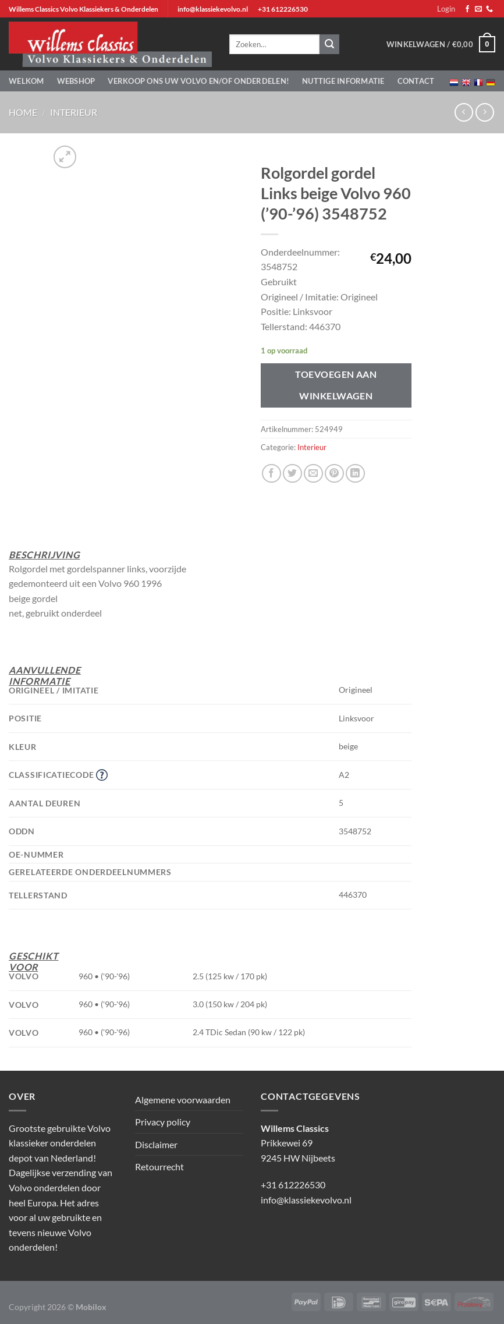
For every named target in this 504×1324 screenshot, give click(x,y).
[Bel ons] (489, 9)
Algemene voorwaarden (182, 1099)
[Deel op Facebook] (271, 473)
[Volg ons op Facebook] (467, 9)
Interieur (73, 112)
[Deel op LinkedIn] (355, 473)
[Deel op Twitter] (292, 473)
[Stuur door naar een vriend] (313, 473)
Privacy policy (162, 1121)
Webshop (76, 81)
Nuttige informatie (343, 81)
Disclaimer (156, 1144)
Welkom (26, 81)
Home (23, 112)
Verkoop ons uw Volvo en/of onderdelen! (198, 81)
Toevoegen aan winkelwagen (336, 385)
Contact (416, 81)
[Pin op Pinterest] (334, 473)
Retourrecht (159, 1166)
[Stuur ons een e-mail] (478, 9)
